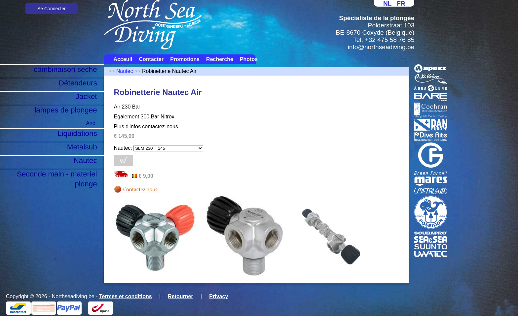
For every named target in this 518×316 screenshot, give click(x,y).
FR (401, 3)
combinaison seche (65, 69)
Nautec (85, 160)
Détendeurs (78, 83)
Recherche (219, 59)
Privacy (218, 296)
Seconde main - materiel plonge (57, 179)
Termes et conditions (125, 296)
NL (387, 3)
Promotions (185, 59)
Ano (90, 123)
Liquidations (77, 133)
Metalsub (82, 147)
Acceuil (123, 59)
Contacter (151, 59)
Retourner (180, 296)
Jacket (86, 96)
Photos (249, 59)
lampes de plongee (65, 110)
